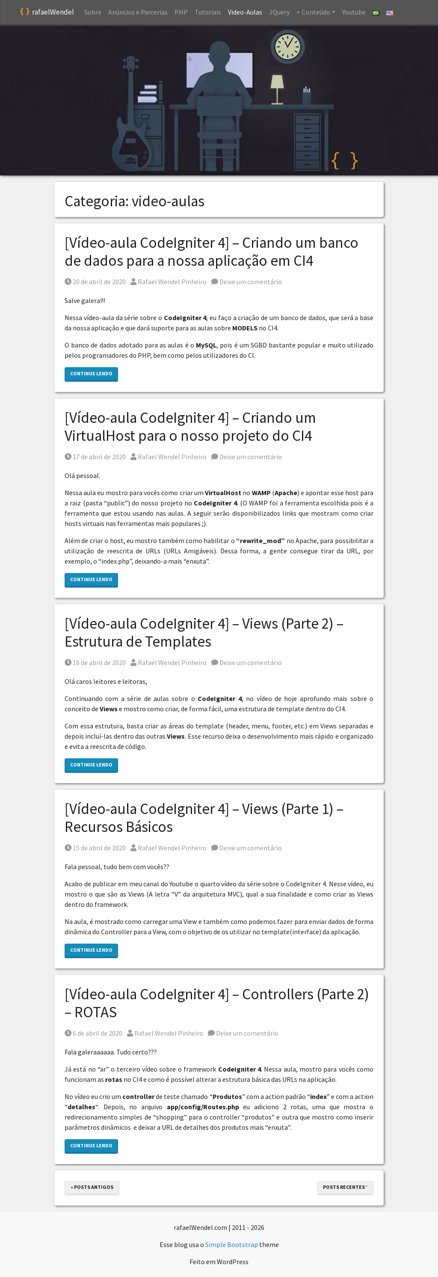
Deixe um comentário (246, 281)
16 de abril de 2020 (95, 662)
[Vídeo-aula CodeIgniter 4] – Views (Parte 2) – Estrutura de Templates (204, 632)
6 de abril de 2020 (93, 1033)
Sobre (92, 12)
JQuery (279, 12)
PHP (181, 12)
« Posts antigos (92, 1187)
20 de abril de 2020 (95, 281)
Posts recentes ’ (345, 1187)
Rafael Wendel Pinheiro (168, 281)
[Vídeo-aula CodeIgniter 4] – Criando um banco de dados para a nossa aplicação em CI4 (211, 251)
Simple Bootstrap (231, 1244)
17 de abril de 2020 (95, 456)
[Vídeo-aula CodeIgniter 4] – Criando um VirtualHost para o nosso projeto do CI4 (190, 426)
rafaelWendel (47, 12)
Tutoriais (208, 12)
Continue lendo (91, 373)
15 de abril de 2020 (95, 847)
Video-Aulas (245, 12)
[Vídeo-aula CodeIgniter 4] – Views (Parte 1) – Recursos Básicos (204, 817)
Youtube (354, 12)
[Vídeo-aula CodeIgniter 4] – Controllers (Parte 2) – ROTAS (217, 1003)
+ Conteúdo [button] (313, 12)
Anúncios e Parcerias (138, 12)
